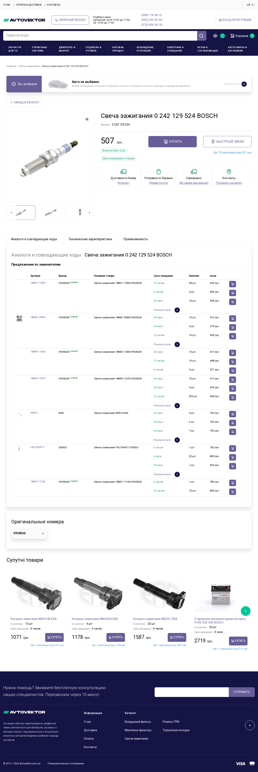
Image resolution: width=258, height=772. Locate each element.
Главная (11, 66)
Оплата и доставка (29, 4)
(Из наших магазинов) (193, 182)
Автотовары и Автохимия (237, 49)
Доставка (90, 730)
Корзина (239, 35)
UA (248, 4)
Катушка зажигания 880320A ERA (95, 619)
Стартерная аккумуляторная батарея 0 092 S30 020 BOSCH (220, 620)
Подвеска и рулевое (93, 49)
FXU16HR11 (37, 447)
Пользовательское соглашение (66, 763)
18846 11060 (37, 351)
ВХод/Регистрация (235, 20)
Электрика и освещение (175, 49)
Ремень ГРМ (171, 721)
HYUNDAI (29, 534)
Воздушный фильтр (138, 721)
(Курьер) (123, 182)
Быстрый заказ (227, 141)
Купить (172, 141)
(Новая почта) (158, 182)
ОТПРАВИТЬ (242, 692)
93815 (33, 412)
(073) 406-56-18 (151, 24)
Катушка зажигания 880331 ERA (155, 619)
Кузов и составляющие (207, 49)
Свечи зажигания (29, 66)
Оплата (89, 738)
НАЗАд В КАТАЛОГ (25, 102)
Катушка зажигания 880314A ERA (33, 619)
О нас (6, 4)
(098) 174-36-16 (151, 15)
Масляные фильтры (138, 730)
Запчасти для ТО (14, 49)
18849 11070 (37, 378)
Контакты (53, 4)
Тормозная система (39, 49)
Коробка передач (118, 49)
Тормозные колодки (176, 730)
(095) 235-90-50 (151, 20)
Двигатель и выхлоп (67, 49)
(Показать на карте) (229, 182)
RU (253, 4)
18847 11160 (37, 481)
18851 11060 (37, 282)
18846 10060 (37, 317)
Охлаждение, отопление (145, 49)
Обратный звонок (70, 20)
